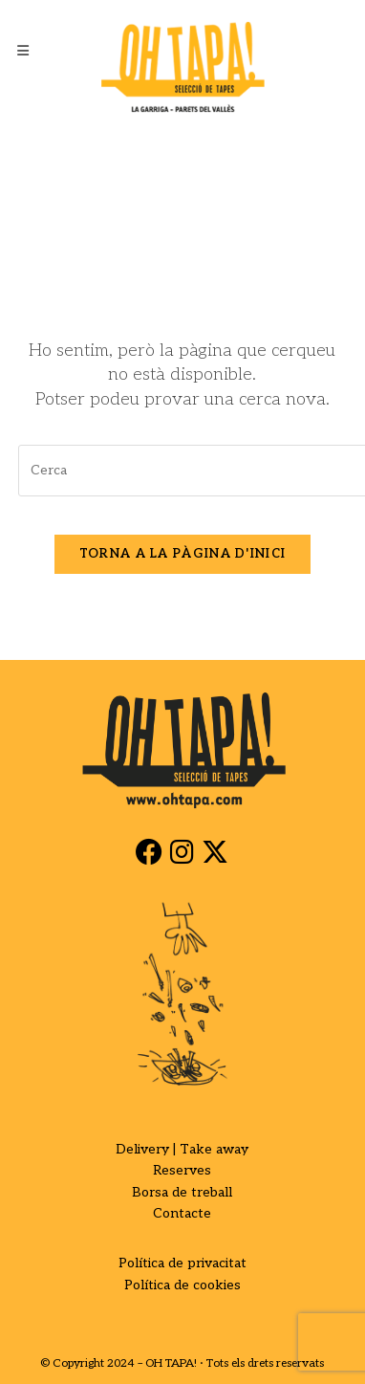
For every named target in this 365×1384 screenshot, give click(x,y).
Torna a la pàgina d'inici (183, 553)
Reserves (182, 1170)
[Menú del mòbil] (23, 51)
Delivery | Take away (182, 1149)
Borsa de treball (182, 1192)
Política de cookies (182, 1285)
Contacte (182, 1213)
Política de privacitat (182, 1263)
